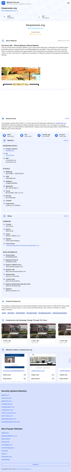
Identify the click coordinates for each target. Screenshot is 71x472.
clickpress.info (6, 398)
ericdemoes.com (7, 410)
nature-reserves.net (8, 413)
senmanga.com (6, 445)
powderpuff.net (6, 404)
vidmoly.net (5, 442)
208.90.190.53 (10, 155)
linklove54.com (6, 457)
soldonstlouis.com (38, 371)
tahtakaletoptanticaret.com (10, 422)
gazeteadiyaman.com (8, 419)
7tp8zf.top (5, 433)
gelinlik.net (5, 395)
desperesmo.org (61, 123)
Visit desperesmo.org (9, 10)
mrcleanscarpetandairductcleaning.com (18, 371)
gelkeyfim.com (6, 401)
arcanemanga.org (7, 448)
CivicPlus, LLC (10, 150)
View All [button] (67, 118)
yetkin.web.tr (5, 439)
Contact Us (36, 464)
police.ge (4, 451)
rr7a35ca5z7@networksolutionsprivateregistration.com (22, 245)
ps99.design (5, 460)
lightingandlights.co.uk (9, 436)
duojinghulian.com (7, 407)
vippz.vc (4, 454)
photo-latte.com (7, 416)
